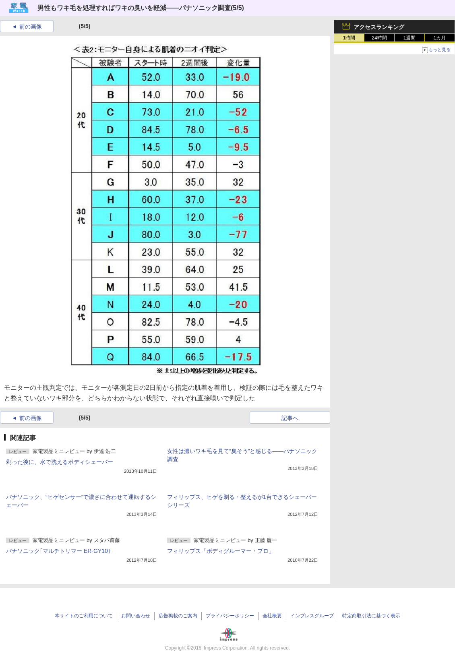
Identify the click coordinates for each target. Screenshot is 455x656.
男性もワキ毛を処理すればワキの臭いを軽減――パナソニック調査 (134, 7)
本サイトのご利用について (84, 616)
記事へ (289, 418)
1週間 (409, 38)
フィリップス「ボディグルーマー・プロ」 (220, 551)
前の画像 (30, 26)
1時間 (349, 38)
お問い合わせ (135, 616)
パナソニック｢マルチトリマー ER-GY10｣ (58, 551)
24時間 (379, 38)
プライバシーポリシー (230, 616)
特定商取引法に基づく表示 (371, 616)
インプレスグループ (312, 616)
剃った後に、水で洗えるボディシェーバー (59, 462)
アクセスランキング (379, 27)
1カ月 (440, 38)
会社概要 (272, 616)
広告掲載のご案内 (178, 616)
